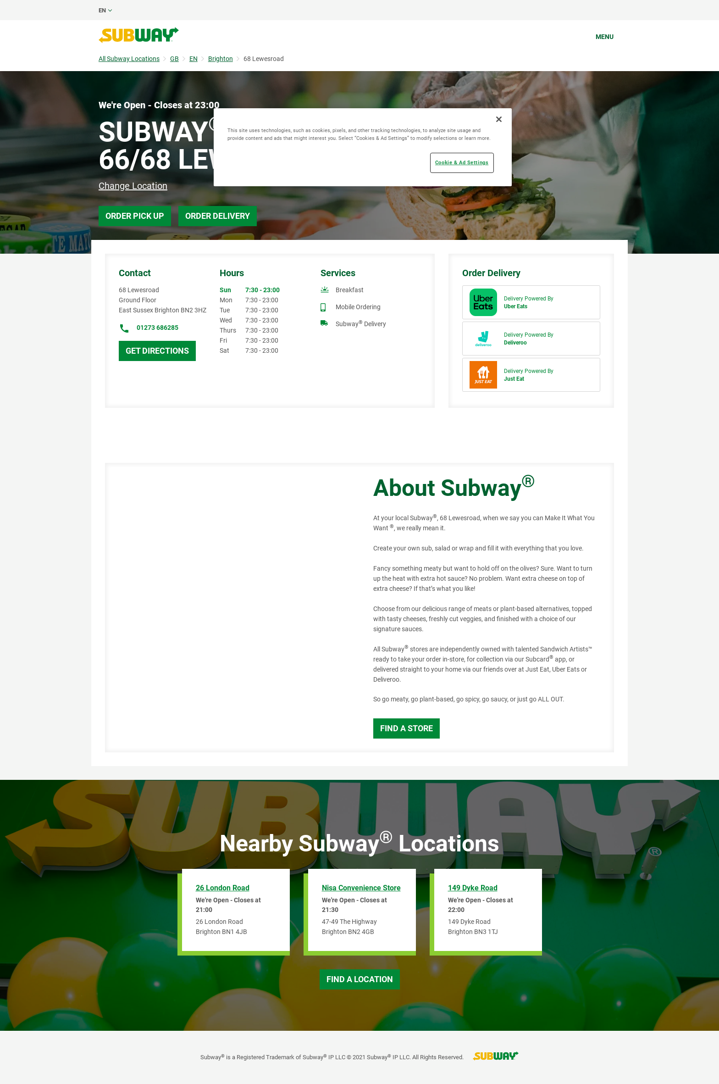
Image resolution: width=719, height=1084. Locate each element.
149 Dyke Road (473, 888)
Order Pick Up (134, 216)
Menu (605, 36)
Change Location (133, 185)
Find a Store (406, 728)
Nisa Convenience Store (361, 888)
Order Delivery (217, 216)
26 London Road (222, 888)
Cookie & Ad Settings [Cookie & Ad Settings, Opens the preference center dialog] (461, 162)
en (102, 10)
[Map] (229, 607)
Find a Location (359, 979)
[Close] (499, 119)
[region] (363, 147)
